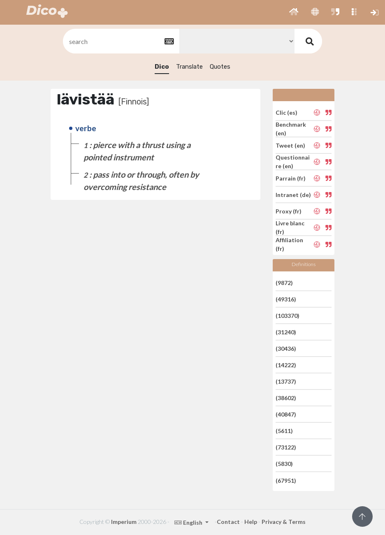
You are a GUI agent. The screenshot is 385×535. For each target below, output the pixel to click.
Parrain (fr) (291, 178)
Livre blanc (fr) (290, 227)
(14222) (286, 364)
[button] (294, 12)
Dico (162, 66)
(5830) (284, 463)
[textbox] (120, 41)
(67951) (286, 480)
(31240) (286, 332)
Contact (228, 521)
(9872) (284, 282)
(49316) (286, 299)
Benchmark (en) (291, 129)
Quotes (220, 66)
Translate (189, 66)
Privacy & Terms (284, 521)
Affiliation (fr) (289, 244)
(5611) (284, 430)
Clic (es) (286, 112)
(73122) (286, 447)
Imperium (124, 521)
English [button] (189, 522)
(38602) (286, 397)
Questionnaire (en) (293, 161)
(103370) (287, 315)
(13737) (286, 381)
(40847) (286, 414)
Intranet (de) (293, 194)
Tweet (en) (290, 145)
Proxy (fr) (289, 211)
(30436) (286, 348)
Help (250, 521)
